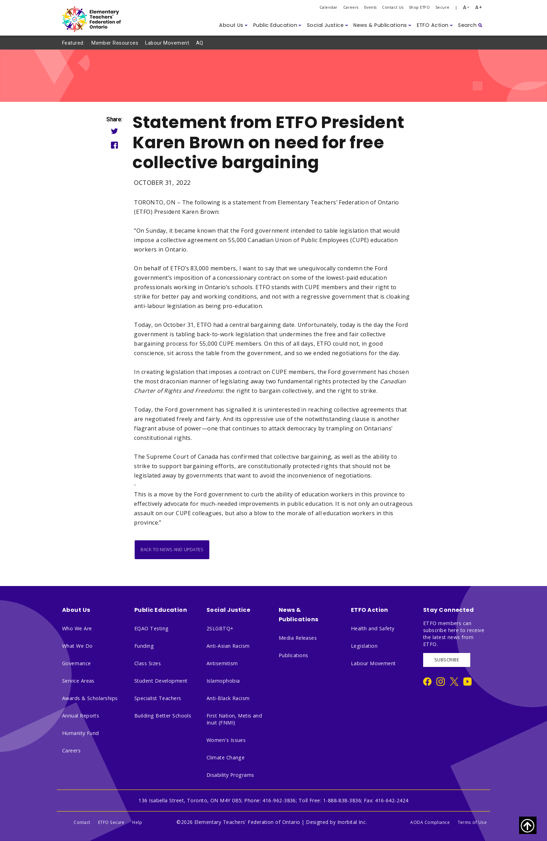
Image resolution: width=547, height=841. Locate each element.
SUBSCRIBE (446, 660)
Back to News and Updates (172, 550)
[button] (233, 25)
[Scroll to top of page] (528, 825)
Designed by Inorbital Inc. (336, 822)
